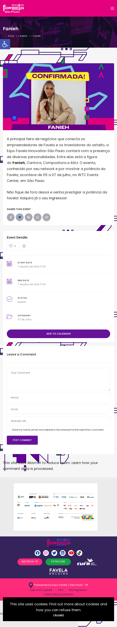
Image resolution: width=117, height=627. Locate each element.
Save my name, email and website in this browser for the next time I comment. (58, 429)
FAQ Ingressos (78, 590)
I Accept (58, 615)
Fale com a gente (41, 590)
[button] (5, 44)
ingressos (57, 198)
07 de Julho (25, 319)
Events (23, 35)
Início (11, 35)
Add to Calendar (58, 333)
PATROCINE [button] (58, 561)
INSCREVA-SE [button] (30, 561)
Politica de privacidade (58, 594)
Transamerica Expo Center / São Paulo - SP (58, 585)
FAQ (60, 590)
